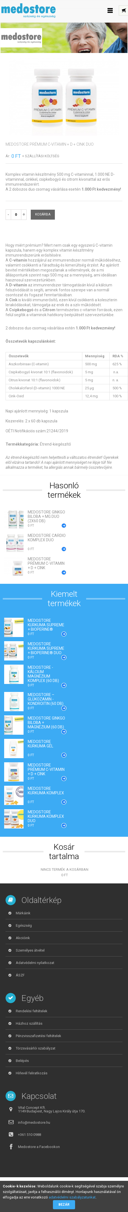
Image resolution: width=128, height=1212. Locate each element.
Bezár (64, 1204)
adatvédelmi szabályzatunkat (72, 1197)
